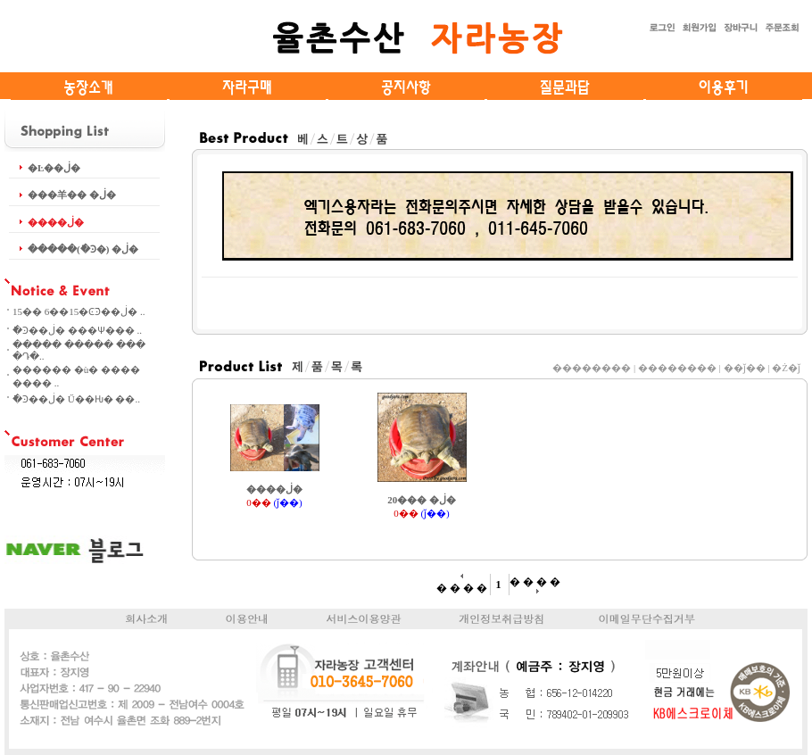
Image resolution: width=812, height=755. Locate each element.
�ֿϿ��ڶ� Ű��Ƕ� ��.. (76, 399)
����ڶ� (56, 222)
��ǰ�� (745, 367)
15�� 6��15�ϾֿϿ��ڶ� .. (78, 311)
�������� (591, 367)
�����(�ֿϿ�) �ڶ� (83, 249)
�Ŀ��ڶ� (54, 167)
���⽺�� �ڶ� (72, 194)
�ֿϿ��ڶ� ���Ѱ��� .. (77, 330)
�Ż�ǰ (786, 367)
